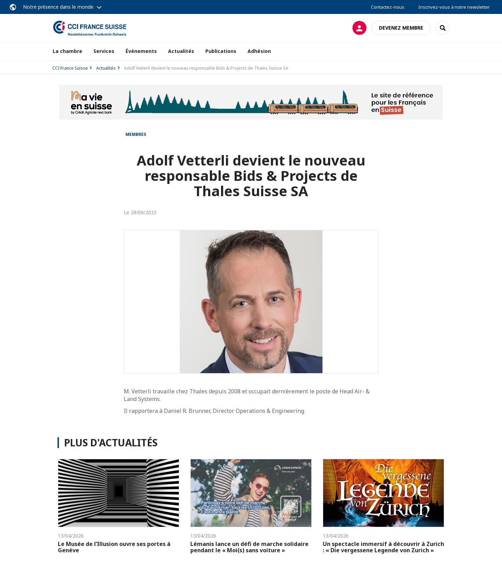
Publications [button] (220, 51)
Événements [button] (141, 51)
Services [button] (103, 51)
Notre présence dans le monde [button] (58, 6)
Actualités (181, 51)
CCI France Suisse (70, 68)
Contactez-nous (387, 7)
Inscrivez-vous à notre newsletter (454, 7)
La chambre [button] (67, 51)
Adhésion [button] (259, 51)
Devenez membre (401, 27)
